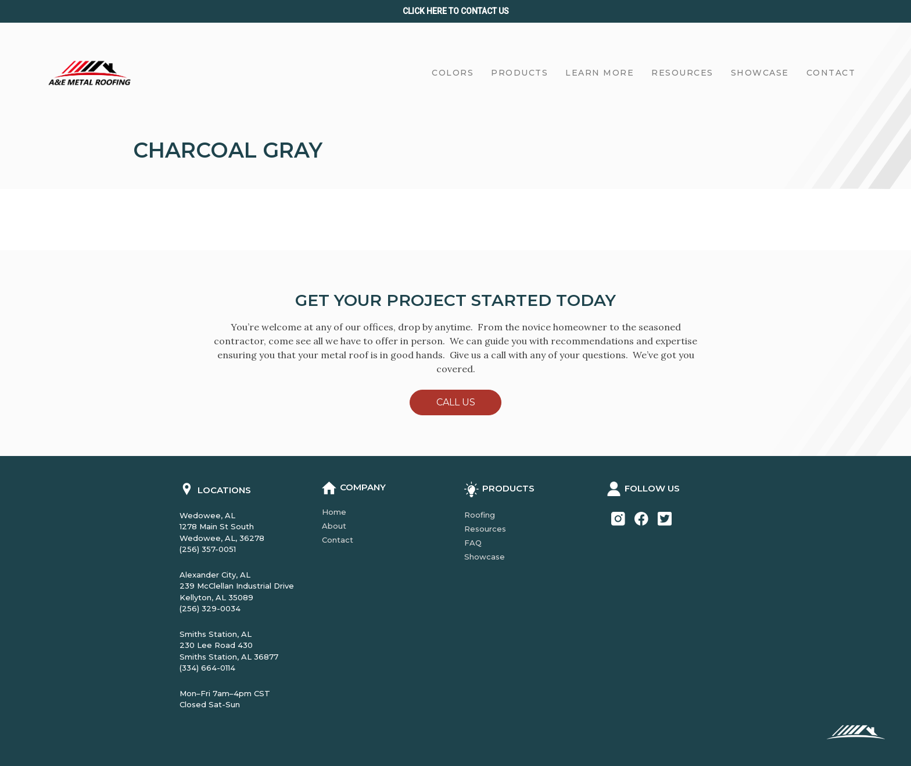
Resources (485, 528)
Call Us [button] (455, 402)
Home (334, 511)
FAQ (473, 542)
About (334, 525)
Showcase (484, 556)
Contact (337, 539)
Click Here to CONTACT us (456, 11)
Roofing (479, 514)
